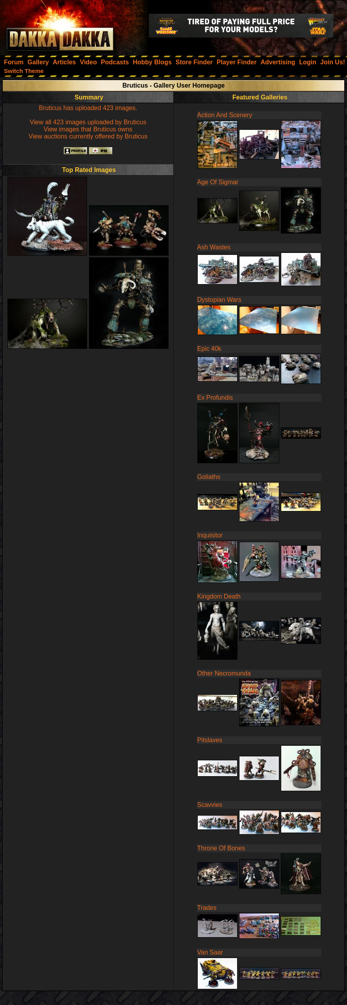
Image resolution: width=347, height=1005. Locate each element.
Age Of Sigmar (218, 182)
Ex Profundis (215, 397)
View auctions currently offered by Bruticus (88, 136)
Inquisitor (210, 535)
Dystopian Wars (219, 299)
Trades (207, 907)
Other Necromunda (224, 673)
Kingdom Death (219, 596)
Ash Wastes (214, 247)
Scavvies (210, 804)
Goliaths (209, 476)
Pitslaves (210, 740)
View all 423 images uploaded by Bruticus (88, 122)
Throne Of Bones (221, 848)
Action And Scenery (224, 115)
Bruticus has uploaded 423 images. (88, 108)
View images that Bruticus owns (88, 129)
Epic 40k (209, 348)
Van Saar (210, 952)
